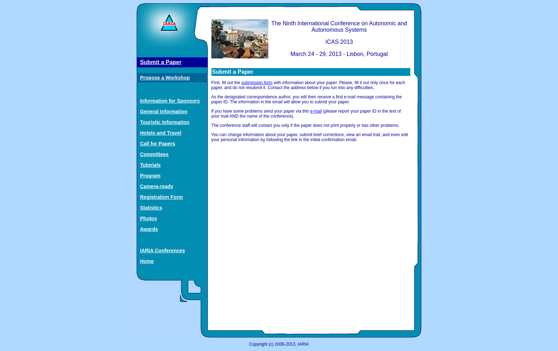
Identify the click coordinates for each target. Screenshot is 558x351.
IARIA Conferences (162, 250)
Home (147, 261)
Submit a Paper (160, 62)
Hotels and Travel (160, 133)
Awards (149, 229)
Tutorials (150, 165)
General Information (164, 111)
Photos (148, 218)
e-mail (316, 111)
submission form (256, 82)
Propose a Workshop (165, 78)
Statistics (151, 208)
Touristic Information (165, 122)
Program (150, 176)
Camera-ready (156, 186)
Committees (154, 154)
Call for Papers (157, 143)
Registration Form (161, 197)
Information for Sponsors (170, 101)
